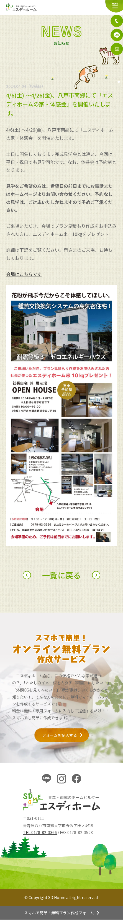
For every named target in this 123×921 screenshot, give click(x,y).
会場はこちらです (24, 274)
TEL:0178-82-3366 (40, 832)
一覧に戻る (61, 575)
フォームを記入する (59, 735)
